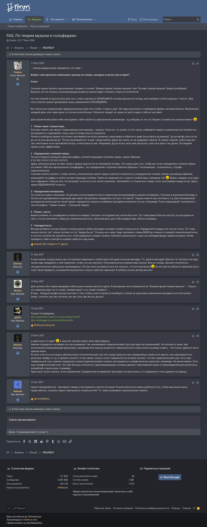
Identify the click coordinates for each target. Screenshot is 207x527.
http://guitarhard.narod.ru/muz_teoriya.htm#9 (55, 316)
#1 (197, 63)
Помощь (175, 508)
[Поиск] (180, 19)
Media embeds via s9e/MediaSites (25, 523)
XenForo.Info (30, 519)
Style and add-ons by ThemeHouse (23, 516)
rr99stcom (62, 487)
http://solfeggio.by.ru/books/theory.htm (52, 320)
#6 (197, 382)
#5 (197, 336)
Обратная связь (102, 508)
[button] (67, 19)
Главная (186, 508)
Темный (19, 508)
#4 (197, 309)
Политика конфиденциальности (152, 508)
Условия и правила (123, 508)
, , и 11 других (51, 244)
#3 (197, 282)
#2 (197, 255)
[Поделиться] (193, 63)
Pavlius (12, 40)
